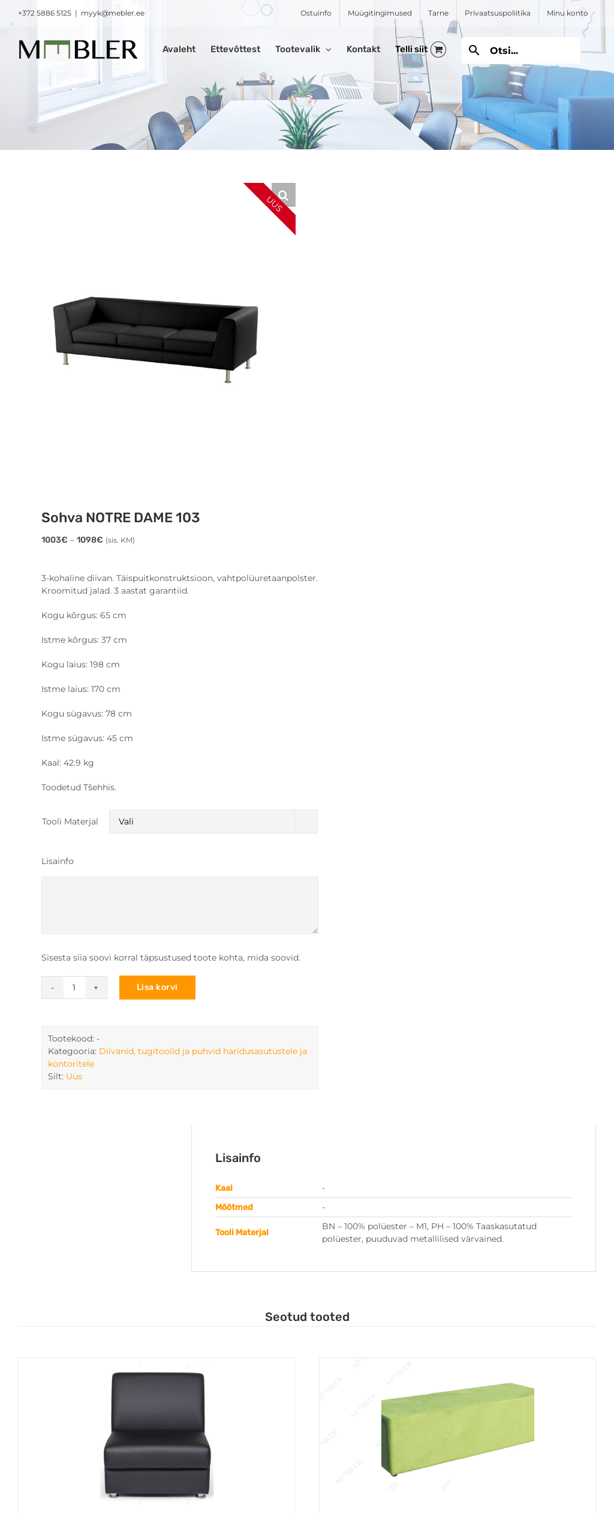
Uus (74, 1076)
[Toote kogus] (74, 987)
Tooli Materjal (70, 821)
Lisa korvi (157, 987)
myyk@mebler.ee (113, 12)
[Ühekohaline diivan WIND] (156, 1434)
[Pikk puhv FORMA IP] (457, 1434)
